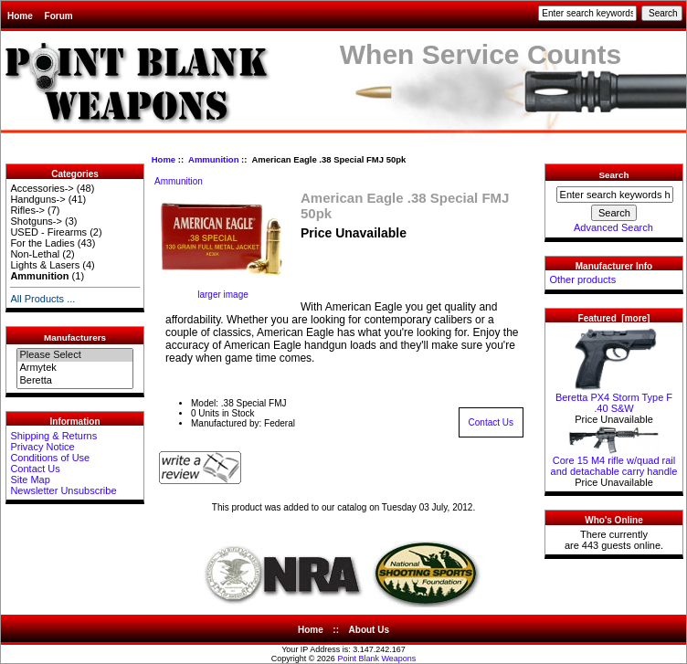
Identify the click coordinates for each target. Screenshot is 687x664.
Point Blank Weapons (376, 658)
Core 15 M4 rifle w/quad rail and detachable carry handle (614, 461)
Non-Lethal (34, 253)
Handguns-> (37, 199)
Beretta (74, 380)
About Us (369, 630)
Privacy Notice (42, 446)
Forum (59, 16)
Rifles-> (27, 210)
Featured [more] (614, 318)
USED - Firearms (48, 232)
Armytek (74, 368)
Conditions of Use (50, 457)
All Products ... (42, 298)
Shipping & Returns (53, 435)
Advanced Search (613, 227)
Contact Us (34, 468)
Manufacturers (75, 337)
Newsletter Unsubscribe (63, 490)
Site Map (29, 479)
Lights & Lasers (44, 264)
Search (614, 175)
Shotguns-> (36, 221)
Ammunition (213, 159)
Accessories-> (41, 188)
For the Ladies (42, 242)
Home (20, 16)
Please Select (74, 355)
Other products (582, 279)
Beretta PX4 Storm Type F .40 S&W (613, 398)
